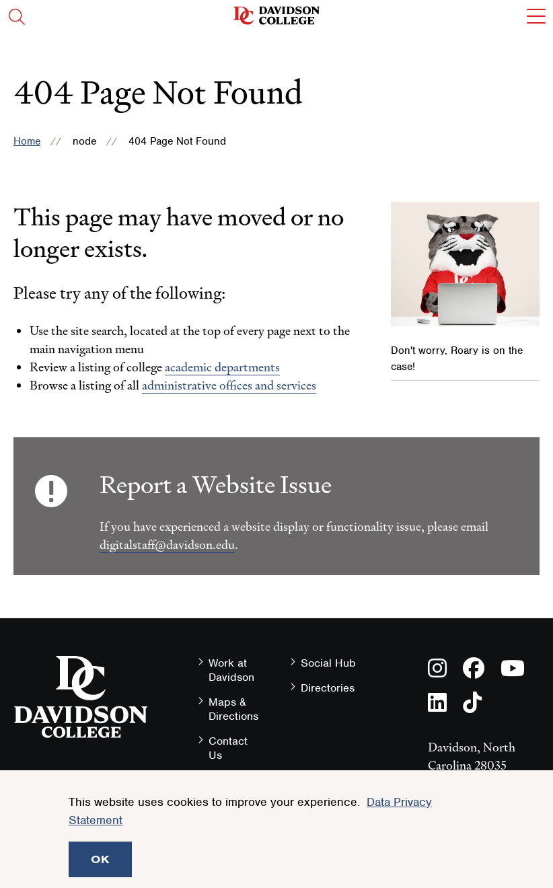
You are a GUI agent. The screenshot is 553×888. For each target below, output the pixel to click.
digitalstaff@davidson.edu (167, 544)
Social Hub (328, 663)
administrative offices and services (229, 385)
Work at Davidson (231, 670)
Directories (328, 688)
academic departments (222, 367)
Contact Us (228, 748)
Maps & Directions (233, 709)
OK (100, 859)
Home (26, 141)
